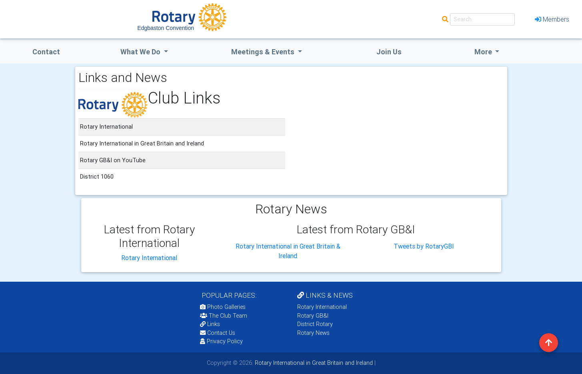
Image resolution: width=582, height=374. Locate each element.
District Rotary (315, 324)
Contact (46, 51)
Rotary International (149, 258)
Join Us (389, 51)
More (484, 51)
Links (210, 324)
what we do (141, 51)
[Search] (482, 19)
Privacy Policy (221, 341)
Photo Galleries (223, 306)
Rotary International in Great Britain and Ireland (313, 362)
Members (552, 19)
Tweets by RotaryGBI (424, 246)
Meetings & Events (263, 51)
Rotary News (313, 332)
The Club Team (223, 315)
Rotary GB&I (312, 315)
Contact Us (217, 332)
